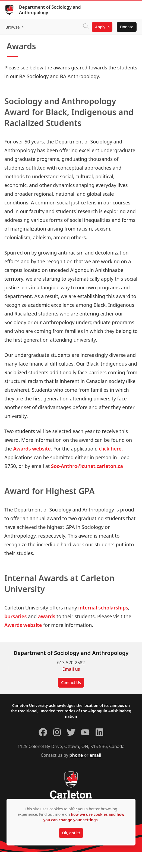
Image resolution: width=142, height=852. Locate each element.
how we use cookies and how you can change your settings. (83, 817)
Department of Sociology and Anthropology (50, 9)
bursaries (16, 616)
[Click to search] (86, 27)
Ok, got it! (71, 832)
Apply (100, 26)
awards (47, 616)
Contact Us (71, 682)
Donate (126, 26)
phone (77, 755)
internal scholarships (103, 607)
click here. (111, 448)
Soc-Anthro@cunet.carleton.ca (87, 466)
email (95, 755)
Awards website (32, 448)
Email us (71, 669)
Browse (12, 27)
